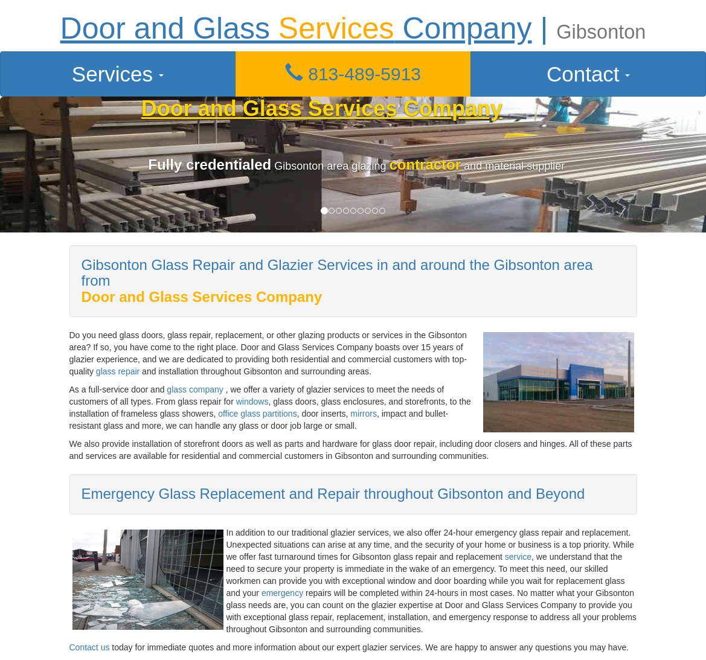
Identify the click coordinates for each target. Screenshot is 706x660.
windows (252, 401)
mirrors (363, 413)
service (518, 557)
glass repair (118, 371)
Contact (588, 74)
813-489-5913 (353, 74)
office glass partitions (257, 413)
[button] (353, 74)
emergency (284, 593)
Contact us (89, 647)
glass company (195, 389)
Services (118, 74)
